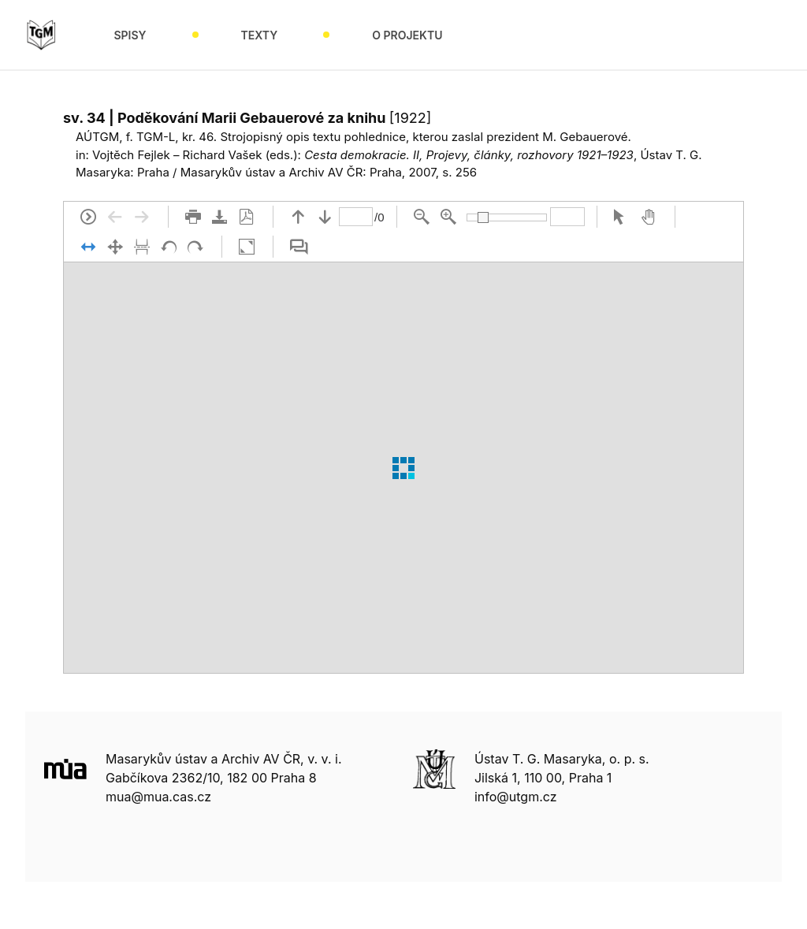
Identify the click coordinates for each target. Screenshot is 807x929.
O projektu (407, 35)
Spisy (129, 35)
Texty (259, 35)
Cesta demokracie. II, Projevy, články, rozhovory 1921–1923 (469, 154)
